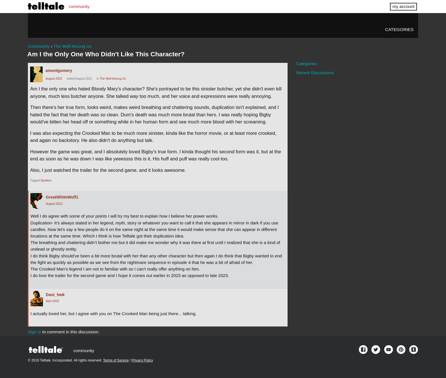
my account (403, 6)
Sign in (34, 331)
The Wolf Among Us (113, 78)
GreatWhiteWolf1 (62, 197)
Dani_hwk (55, 294)
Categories (399, 29)
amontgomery (59, 70)
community (79, 6)
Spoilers (46, 180)
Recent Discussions (315, 72)
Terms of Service (116, 360)
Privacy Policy (142, 360)
